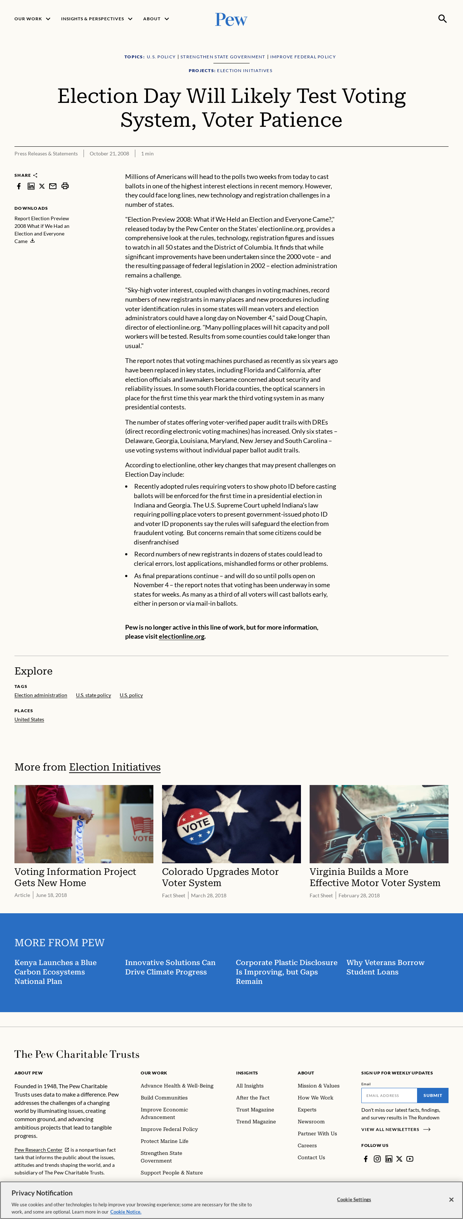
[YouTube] (409, 1159)
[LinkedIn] (389, 1159)
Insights (247, 1073)
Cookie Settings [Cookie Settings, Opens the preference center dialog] (354, 1204)
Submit (433, 1095)
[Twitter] (399, 1159)
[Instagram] (377, 1159)
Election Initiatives (115, 767)
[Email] (389, 1095)
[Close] (451, 1205)
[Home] (76, 1054)
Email (366, 1084)
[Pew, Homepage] (231, 18)
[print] (65, 186)
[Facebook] (365, 1159)
